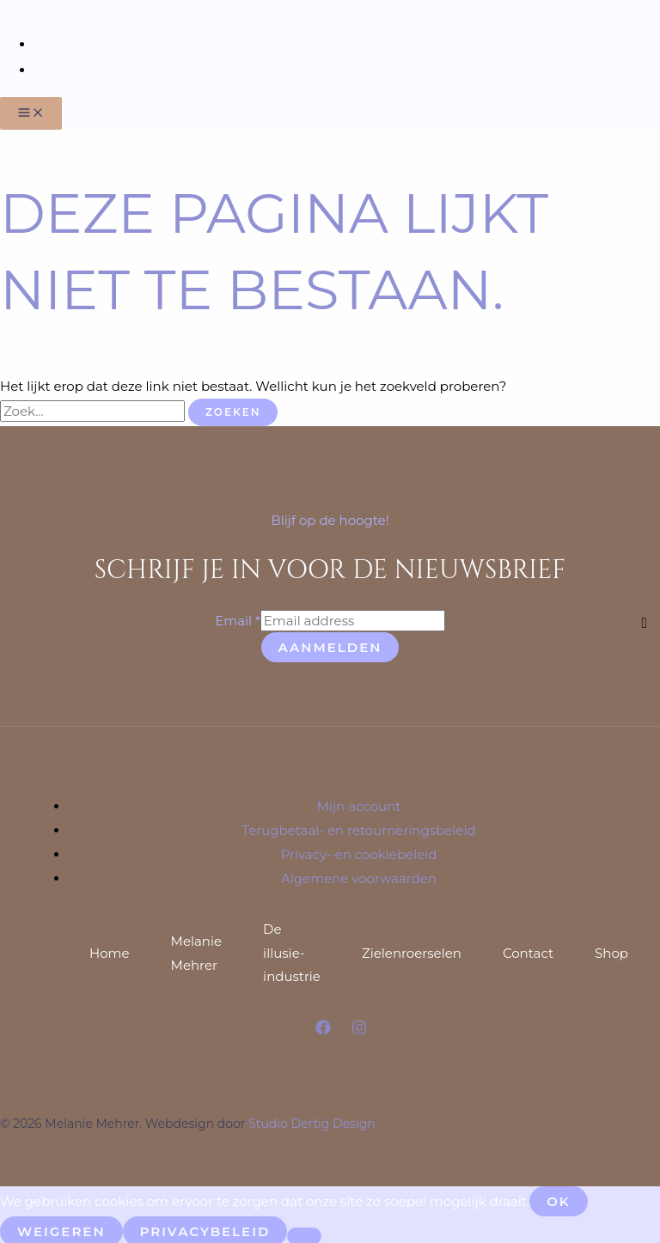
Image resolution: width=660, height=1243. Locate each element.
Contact (528, 949)
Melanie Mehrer (197, 949)
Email (237, 617)
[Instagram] (359, 1027)
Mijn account (359, 803)
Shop (611, 949)
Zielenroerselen (411, 949)
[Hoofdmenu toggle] (31, 110)
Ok (559, 1198)
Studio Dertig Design (312, 1120)
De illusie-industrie (292, 949)
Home (109, 949)
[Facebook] (323, 1027)
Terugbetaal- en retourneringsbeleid (358, 827)
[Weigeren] (304, 1232)
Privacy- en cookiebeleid (359, 851)
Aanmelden (330, 644)
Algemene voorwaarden (359, 875)
